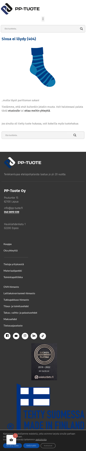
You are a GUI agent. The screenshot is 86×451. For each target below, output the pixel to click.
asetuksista (40, 439)
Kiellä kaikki (31, 446)
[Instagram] (25, 336)
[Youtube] (16, 336)
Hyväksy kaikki (12, 446)
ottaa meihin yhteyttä (37, 110)
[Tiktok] (43, 336)
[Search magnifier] (81, 28)
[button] (43, 19)
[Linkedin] (34, 336)
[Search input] (41, 28)
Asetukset (48, 446)
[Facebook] (7, 336)
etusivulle (14, 110)
